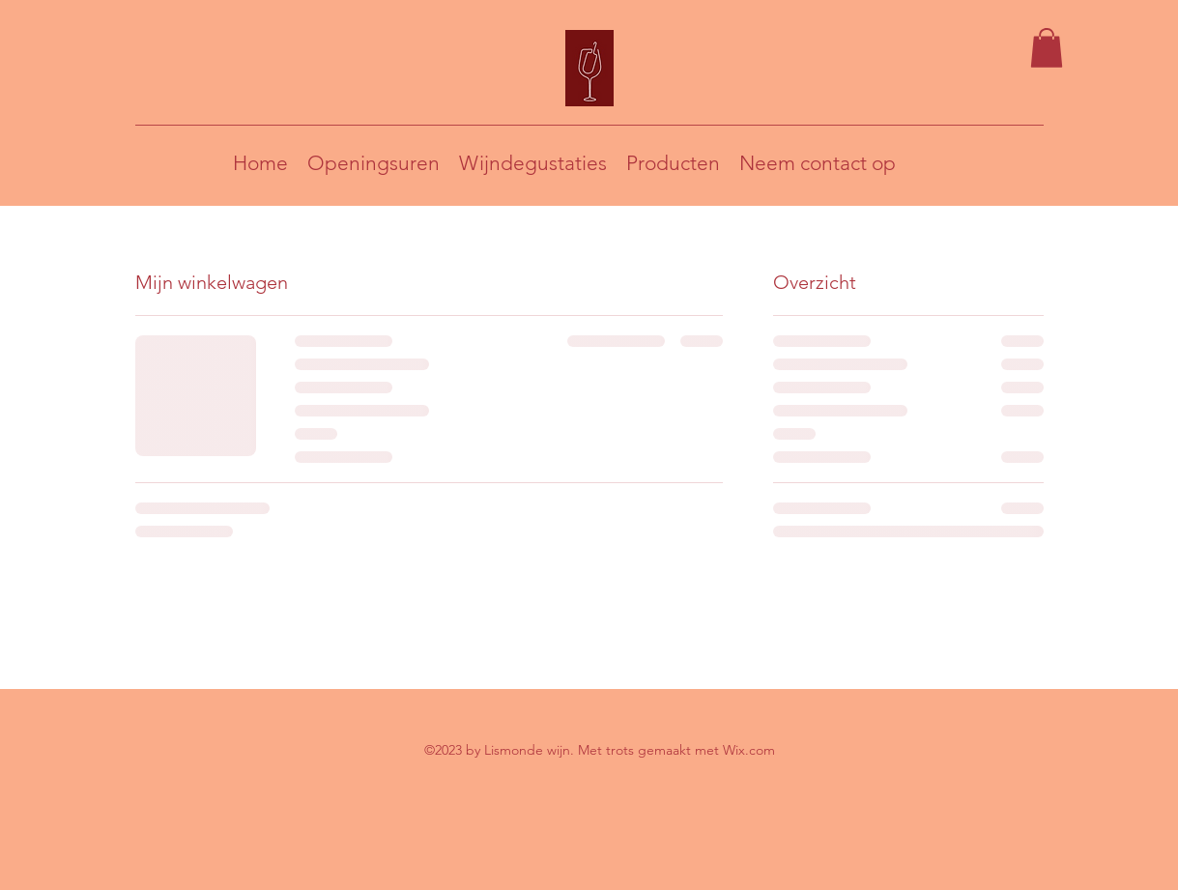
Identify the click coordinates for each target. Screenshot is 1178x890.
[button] (1046, 48)
